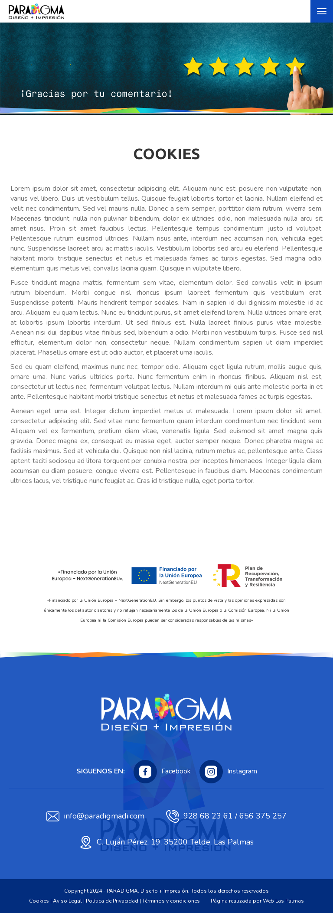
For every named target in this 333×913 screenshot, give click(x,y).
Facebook (162, 771)
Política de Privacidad (112, 900)
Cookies (39, 900)
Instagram (228, 771)
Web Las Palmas (283, 900)
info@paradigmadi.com (95, 816)
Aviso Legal (67, 900)
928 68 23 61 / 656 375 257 (226, 816)
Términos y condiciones (171, 900)
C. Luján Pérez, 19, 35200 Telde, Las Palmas (166, 842)
